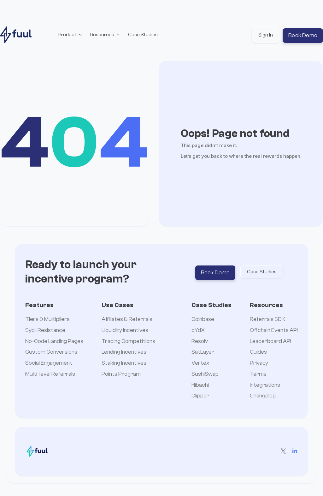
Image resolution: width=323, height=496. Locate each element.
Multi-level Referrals (50, 374)
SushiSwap (205, 374)
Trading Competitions (128, 342)
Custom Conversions (51, 352)
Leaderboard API (270, 342)
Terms (258, 374)
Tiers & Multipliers (47, 319)
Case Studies (143, 34)
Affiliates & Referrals (127, 319)
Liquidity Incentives (125, 331)
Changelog (263, 396)
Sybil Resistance (45, 331)
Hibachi (200, 385)
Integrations (265, 385)
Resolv (199, 342)
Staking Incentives (124, 363)
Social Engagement (48, 363)
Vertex (200, 363)
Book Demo (302, 35)
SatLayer (202, 352)
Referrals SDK (267, 319)
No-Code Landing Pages (54, 342)
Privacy (259, 363)
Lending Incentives (124, 352)
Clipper (200, 396)
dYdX (198, 331)
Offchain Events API (274, 331)
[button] (70, 34)
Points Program (121, 374)
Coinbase (202, 319)
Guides (258, 352)
